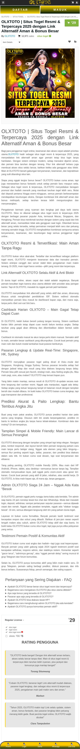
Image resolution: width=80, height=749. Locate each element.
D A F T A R (20, 9)
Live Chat (71, 745)
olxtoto (16, 636)
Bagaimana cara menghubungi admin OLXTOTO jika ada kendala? (40, 603)
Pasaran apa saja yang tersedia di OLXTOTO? (30, 596)
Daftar (40, 745)
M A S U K (59, 9)
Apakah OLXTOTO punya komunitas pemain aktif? (32, 606)
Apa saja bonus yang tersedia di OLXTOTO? (29, 593)
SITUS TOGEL (18, 17)
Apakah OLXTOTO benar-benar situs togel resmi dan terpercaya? (40, 586)
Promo (8, 745)
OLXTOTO (5, 17)
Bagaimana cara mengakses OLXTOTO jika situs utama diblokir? (39, 590)
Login (24, 745)
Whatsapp (56, 745)
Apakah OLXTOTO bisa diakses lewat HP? (29, 600)
